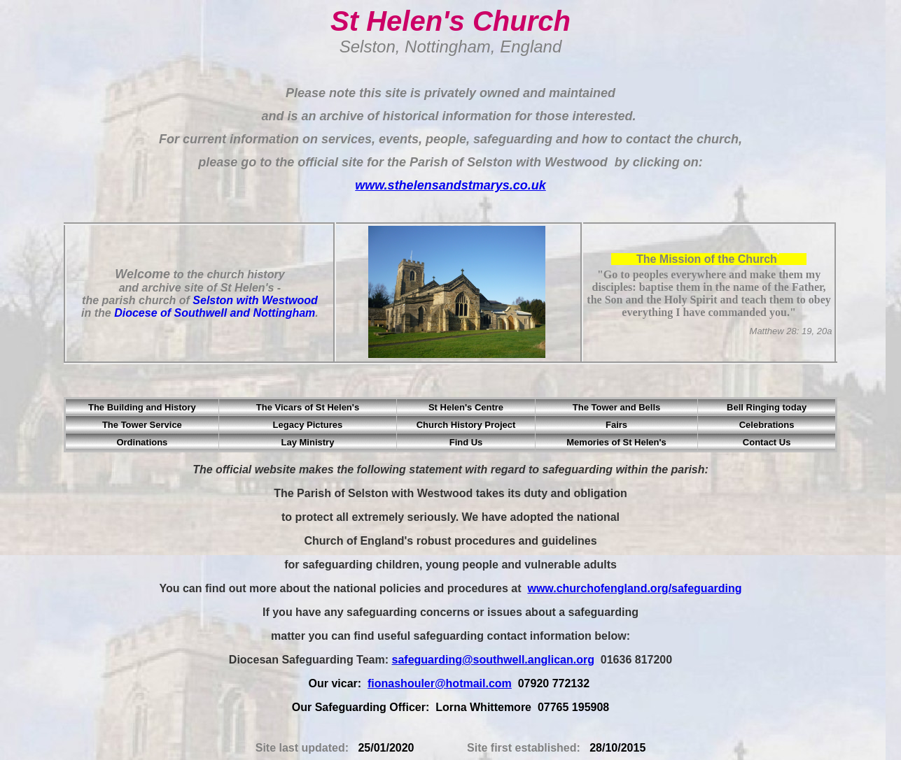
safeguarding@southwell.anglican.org (493, 660)
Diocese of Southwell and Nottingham (214, 313)
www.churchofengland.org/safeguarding (634, 588)
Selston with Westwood (255, 300)
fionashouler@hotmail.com (440, 683)
